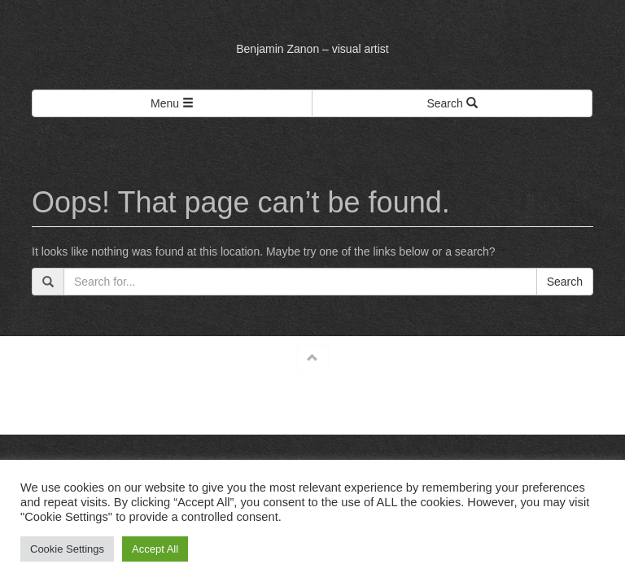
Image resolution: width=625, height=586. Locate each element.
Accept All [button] (155, 549)
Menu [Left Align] (172, 103)
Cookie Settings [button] (67, 549)
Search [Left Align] (451, 103)
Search (565, 281)
